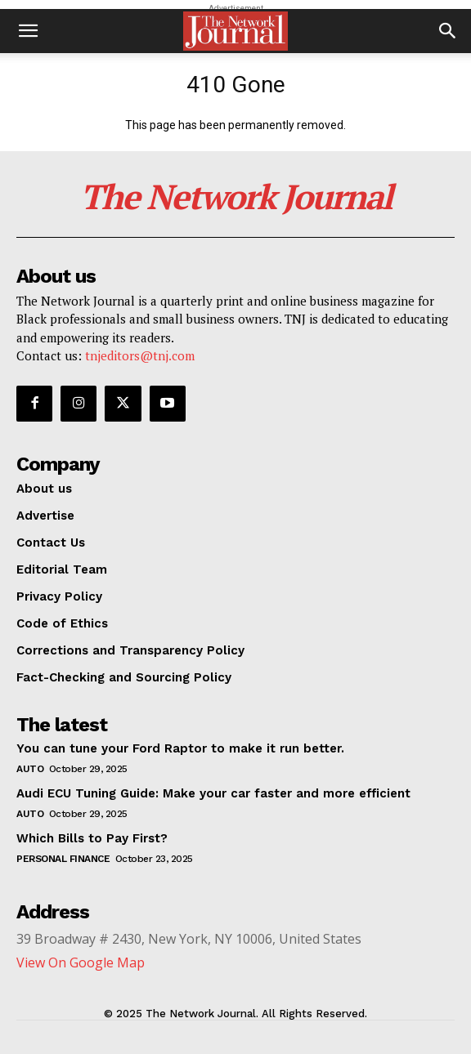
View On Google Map (80, 962)
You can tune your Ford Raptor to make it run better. (180, 748)
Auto (29, 769)
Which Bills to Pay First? (92, 838)
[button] (28, 31)
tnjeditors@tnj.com (140, 355)
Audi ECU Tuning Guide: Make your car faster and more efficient (213, 793)
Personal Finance (63, 858)
